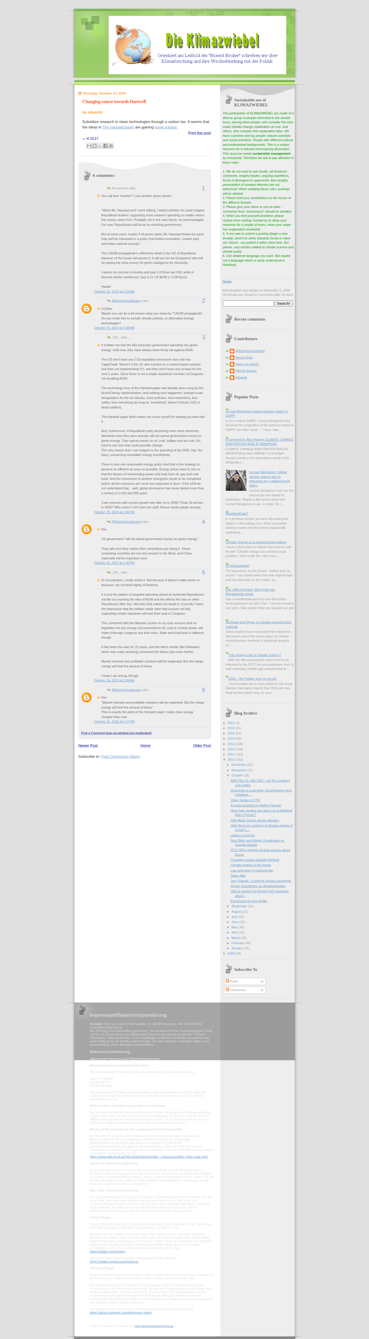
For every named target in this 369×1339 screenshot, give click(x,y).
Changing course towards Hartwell (114, 101)
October (237, 775)
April (235, 932)
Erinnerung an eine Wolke (249, 901)
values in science (243, 835)
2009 (232, 953)
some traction (166, 127)
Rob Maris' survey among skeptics (255, 820)
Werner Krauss (246, 370)
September (239, 906)
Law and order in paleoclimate (252, 870)
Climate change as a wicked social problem (256, 542)
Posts (232, 981)
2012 (232, 749)
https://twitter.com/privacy (107, 1251)
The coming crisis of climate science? (254, 655)
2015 (232, 733)
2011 (232, 754)
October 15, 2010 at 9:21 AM (114, 291)
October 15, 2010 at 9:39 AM (114, 327)
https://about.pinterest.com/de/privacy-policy (121, 1312)
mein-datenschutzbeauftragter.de (154, 1326)
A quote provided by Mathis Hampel (256, 805)
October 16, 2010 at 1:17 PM (114, 721)
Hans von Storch (247, 364)
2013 (232, 744)
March (236, 938)
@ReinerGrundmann (126, 300)
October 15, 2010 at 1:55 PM (114, 512)
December (239, 764)
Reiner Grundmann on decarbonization (258, 886)
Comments (235, 990)
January (237, 948)
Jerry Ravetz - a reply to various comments (261, 880)
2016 (232, 728)
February (238, 943)
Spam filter (238, 875)
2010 (232, 759)
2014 (232, 738)
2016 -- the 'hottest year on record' (252, 678)
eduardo (241, 377)
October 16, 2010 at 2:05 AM (114, 680)
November (239, 770)
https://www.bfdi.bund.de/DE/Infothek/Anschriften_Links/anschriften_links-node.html (149, 1156)
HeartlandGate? (237, 513)
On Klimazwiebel (237, 565)
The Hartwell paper (118, 127)
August (236, 911)
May (234, 927)
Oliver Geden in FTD (245, 800)
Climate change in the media (251, 865)
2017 (232, 723)
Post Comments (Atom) (120, 756)
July (234, 916)
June (235, 922)
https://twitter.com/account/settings (114, 1261)
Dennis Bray (244, 357)
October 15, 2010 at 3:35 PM (114, 563)
